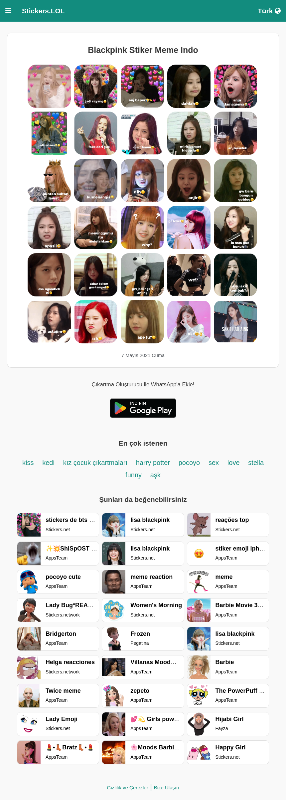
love (233, 462)
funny (133, 475)
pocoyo (189, 462)
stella (256, 462)
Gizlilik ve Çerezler (127, 787)
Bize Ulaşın (166, 787)
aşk (155, 475)
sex (214, 462)
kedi (48, 462)
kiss (28, 462)
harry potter (154, 462)
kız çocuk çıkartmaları (95, 462)
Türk (269, 11)
